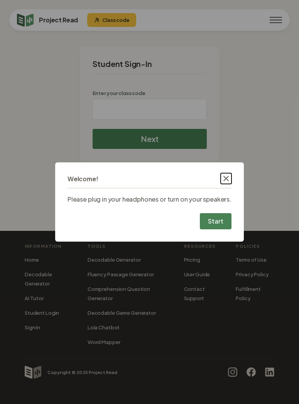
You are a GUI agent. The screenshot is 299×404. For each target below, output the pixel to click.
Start (215, 221)
